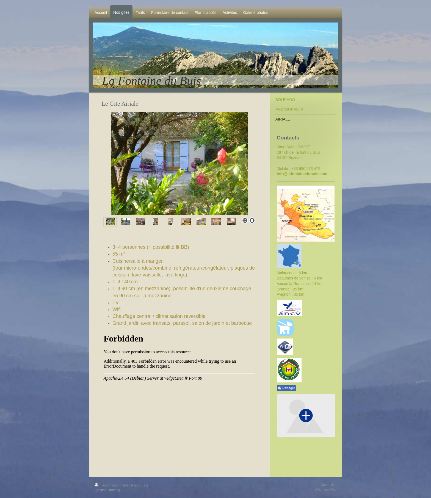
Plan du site (139, 485)
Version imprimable (112, 485)
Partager (286, 388)
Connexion (328, 485)
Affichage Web (325, 489)
